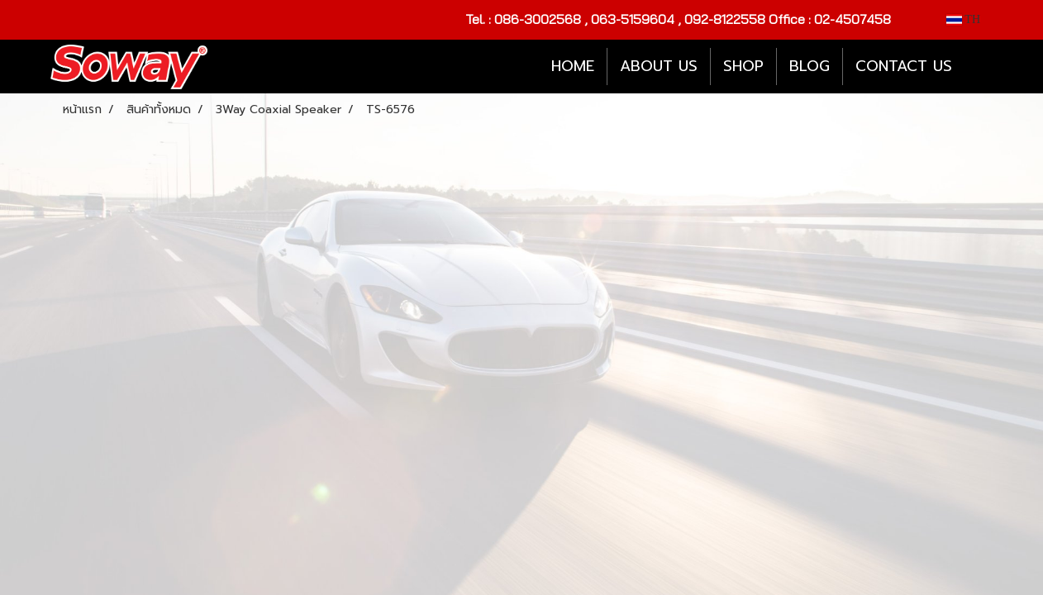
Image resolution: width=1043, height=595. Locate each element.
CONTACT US (903, 66)
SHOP (743, 66)
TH (963, 19)
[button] (979, 67)
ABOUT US (659, 66)
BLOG (809, 66)
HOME (572, 66)
